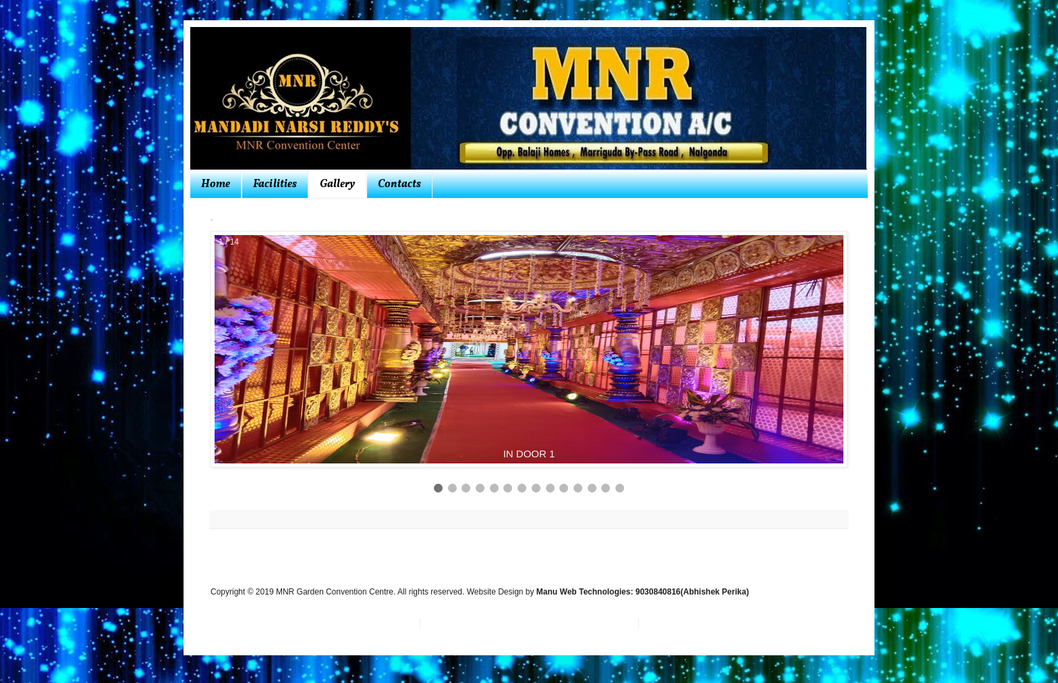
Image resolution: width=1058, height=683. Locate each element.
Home (215, 184)
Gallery (337, 184)
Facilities (275, 184)
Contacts (399, 184)
